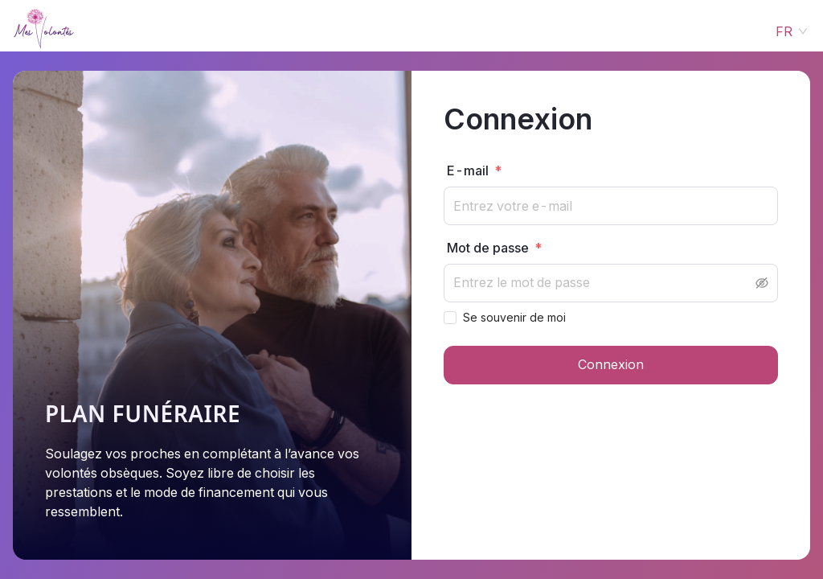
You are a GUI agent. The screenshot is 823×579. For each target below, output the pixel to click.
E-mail (468, 170)
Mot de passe (488, 248)
